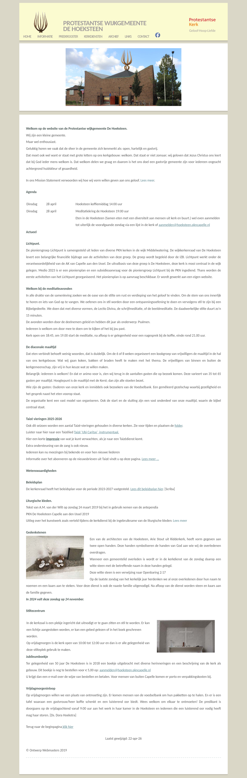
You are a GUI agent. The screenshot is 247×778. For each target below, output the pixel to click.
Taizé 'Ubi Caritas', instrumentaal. (96, 432)
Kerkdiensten (93, 36)
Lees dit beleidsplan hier (146, 489)
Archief (113, 36)
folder (178, 425)
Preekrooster (68, 36)
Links (128, 36)
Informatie (44, 36)
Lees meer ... (150, 459)
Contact (143, 36)
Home (27, 36)
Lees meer (147, 180)
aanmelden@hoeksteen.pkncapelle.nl (184, 225)
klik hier (67, 727)
